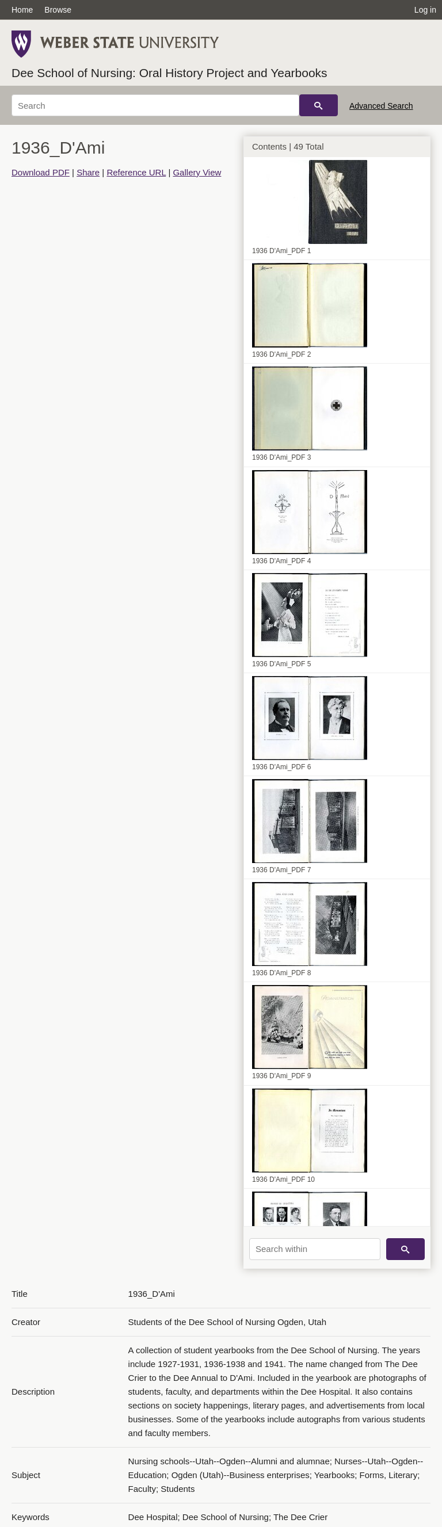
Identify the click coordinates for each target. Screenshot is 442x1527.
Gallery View (197, 172)
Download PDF (41, 172)
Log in (425, 9)
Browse (57, 9)
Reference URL (136, 172)
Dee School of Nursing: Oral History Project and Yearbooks (169, 72)
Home (22, 9)
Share (88, 172)
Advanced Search (381, 105)
